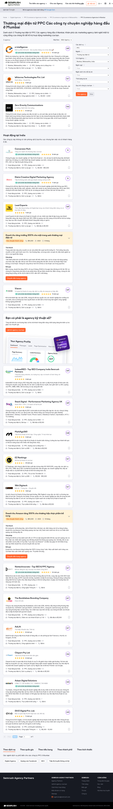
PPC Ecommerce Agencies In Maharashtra (63, 17)
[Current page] (26, 736)
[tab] (9, 750)
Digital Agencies (15, 17)
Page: (21, 737)
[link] (56, 3)
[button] (100, 4)
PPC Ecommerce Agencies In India (35, 17)
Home (5, 17)
